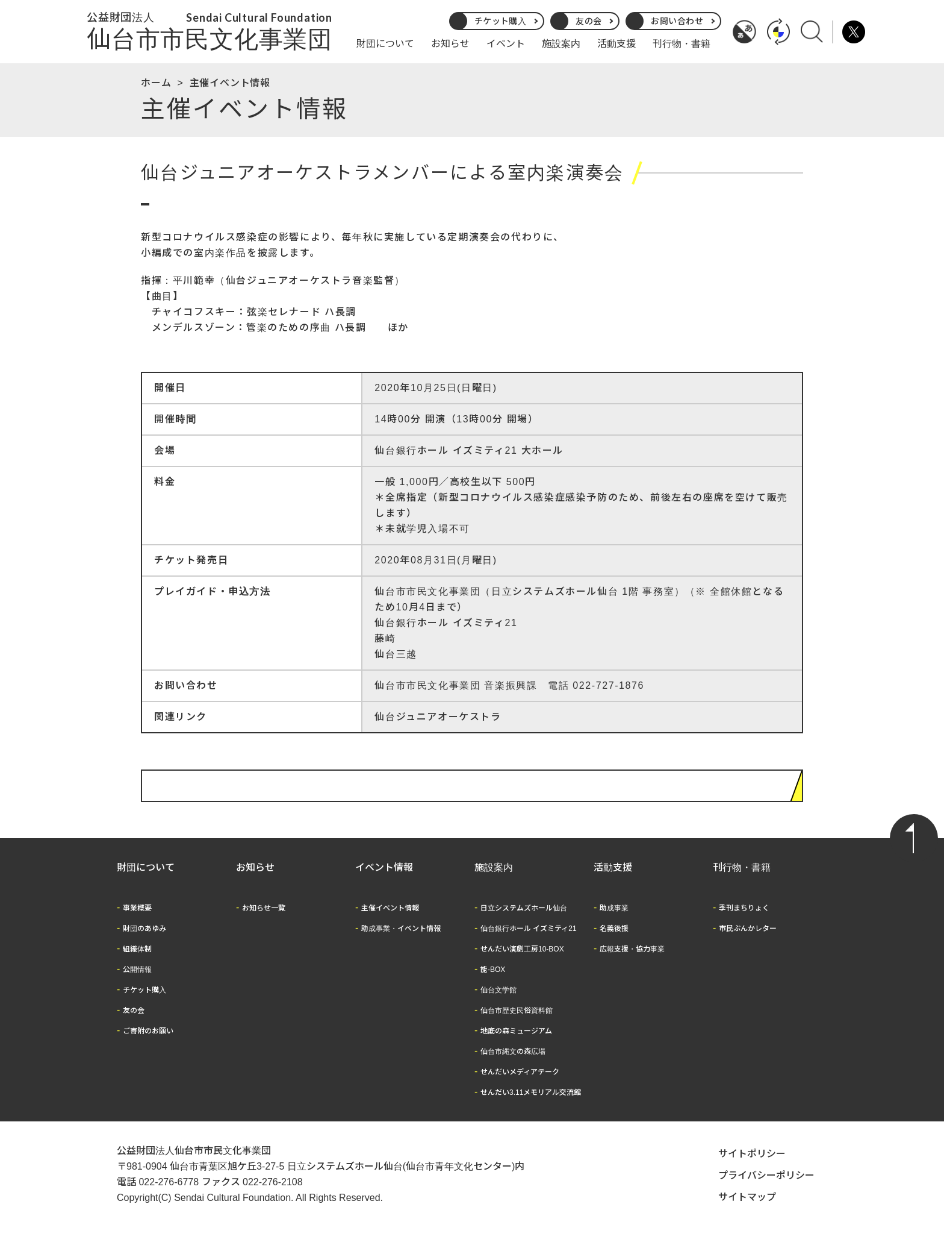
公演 (154, 211)
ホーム (156, 83)
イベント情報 (384, 882)
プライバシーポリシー (766, 1190)
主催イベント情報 (230, 83)
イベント (505, 44)
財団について (385, 44)
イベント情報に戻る (736, 800)
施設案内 (561, 44)
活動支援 (616, 44)
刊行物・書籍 (681, 44)
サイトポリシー (752, 1168)
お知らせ (450, 44)
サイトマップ (747, 1211)
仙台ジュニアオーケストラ (437, 731)
